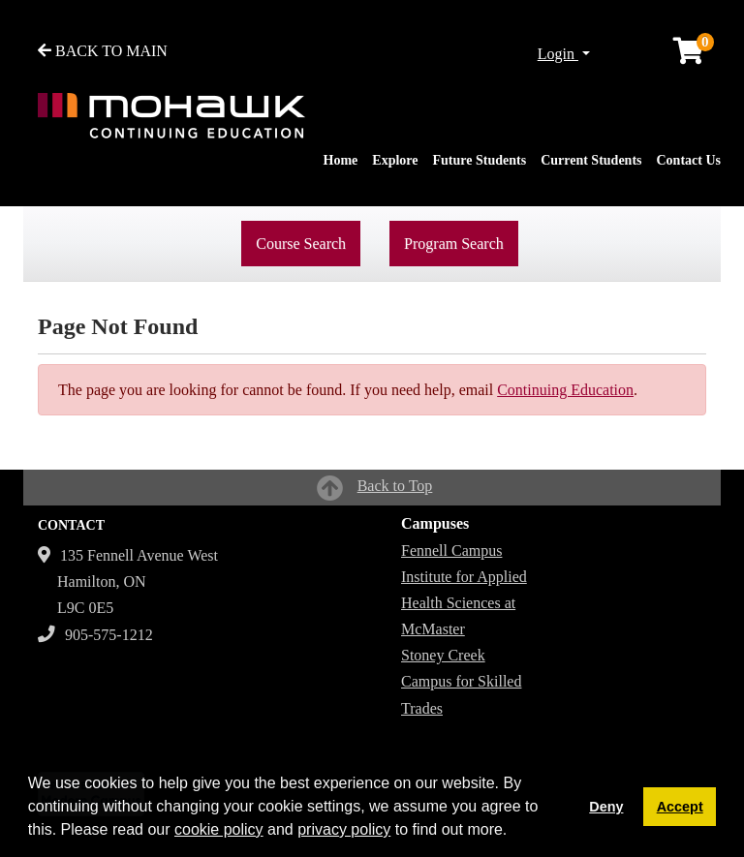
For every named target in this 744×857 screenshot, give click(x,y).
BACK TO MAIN (103, 51)
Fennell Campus (451, 550)
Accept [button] (680, 806)
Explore (395, 160)
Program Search (454, 243)
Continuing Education (565, 390)
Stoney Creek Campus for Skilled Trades (461, 681)
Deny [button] (606, 806)
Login (558, 54)
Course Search (301, 243)
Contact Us (689, 160)
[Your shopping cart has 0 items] (689, 55)
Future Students (480, 160)
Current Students (591, 160)
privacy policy (343, 829)
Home (341, 160)
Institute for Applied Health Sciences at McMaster (464, 602)
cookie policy (219, 829)
